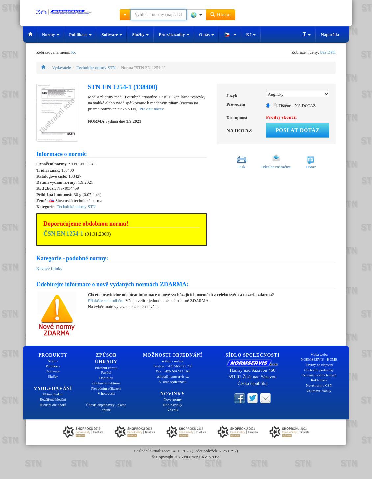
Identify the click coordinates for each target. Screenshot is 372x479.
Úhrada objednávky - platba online (106, 407)
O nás (206, 34)
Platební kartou (106, 368)
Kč (251, 34)
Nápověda (330, 34)
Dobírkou (106, 378)
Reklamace (319, 380)
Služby (140, 34)
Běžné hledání (53, 394)
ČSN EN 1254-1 (63, 233)
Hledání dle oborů (53, 405)
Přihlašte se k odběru (106, 300)
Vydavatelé (61, 67)
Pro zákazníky (174, 34)
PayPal (106, 372)
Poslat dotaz (298, 130)
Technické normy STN (96, 67)
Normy (50, 34)
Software (111, 34)
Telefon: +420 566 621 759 (173, 366)
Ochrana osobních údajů (319, 375)
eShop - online (172, 361)
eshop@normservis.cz (173, 376)
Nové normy (173, 399)
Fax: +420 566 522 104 (173, 371)
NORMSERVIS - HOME (319, 359)
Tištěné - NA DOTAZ (294, 105)
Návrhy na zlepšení (319, 365)
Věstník (172, 410)
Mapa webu (319, 354)
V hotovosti (106, 393)
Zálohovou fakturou (106, 383)
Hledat (220, 14)
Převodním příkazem (106, 388)
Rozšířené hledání (53, 399)
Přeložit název (152, 109)
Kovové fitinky (49, 268)
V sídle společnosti (173, 382)
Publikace (80, 34)
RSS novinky (172, 405)
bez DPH (328, 52)
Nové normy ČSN (319, 385)
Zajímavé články (319, 391)
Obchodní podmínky (319, 370)
